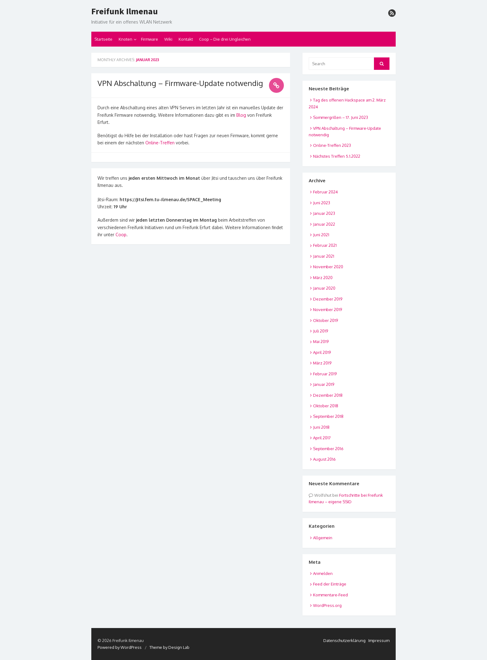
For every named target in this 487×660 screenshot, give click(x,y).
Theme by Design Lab (169, 647)
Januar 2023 (324, 213)
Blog (241, 115)
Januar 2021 (323, 256)
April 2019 (322, 352)
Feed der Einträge (329, 583)
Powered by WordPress (120, 647)
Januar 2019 (323, 384)
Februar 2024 (325, 191)
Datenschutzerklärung (344, 640)
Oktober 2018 (325, 405)
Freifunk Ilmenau (124, 11)
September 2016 (328, 448)
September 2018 (328, 416)
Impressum (378, 640)
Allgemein (322, 537)
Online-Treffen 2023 (332, 145)
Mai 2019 (321, 341)
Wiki (168, 39)
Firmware (149, 39)
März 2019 (322, 362)
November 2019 (327, 309)
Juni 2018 (321, 427)
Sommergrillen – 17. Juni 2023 (340, 117)
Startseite (103, 39)
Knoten (125, 39)
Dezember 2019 (327, 298)
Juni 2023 (321, 202)
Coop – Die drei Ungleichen (225, 39)
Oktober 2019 (325, 320)
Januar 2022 (324, 224)
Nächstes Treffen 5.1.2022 (336, 156)
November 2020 (328, 266)
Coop (121, 234)
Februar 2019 (325, 373)
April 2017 (322, 437)
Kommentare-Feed (330, 594)
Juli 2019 (320, 330)
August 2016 (324, 459)
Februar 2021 (325, 245)
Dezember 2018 (328, 395)
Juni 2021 (321, 234)
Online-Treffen (160, 142)
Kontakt (186, 39)
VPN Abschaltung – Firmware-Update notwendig (180, 83)
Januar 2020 (324, 288)
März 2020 (323, 277)
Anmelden (323, 573)
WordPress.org (327, 605)
